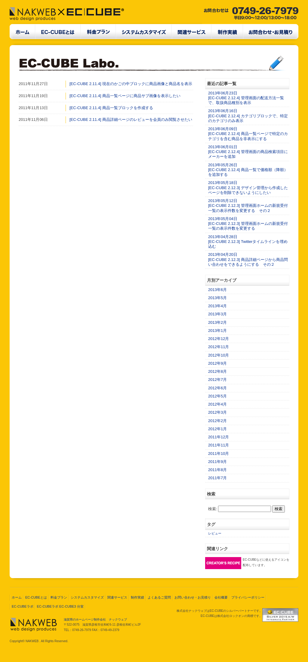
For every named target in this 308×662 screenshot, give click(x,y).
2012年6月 (217, 388)
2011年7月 (217, 478)
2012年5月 (217, 396)
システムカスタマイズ (87, 597)
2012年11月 (218, 347)
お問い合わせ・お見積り (192, 597)
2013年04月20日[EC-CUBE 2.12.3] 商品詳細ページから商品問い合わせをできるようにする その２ (248, 259)
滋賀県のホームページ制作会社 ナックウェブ (95, 619)
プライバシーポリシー (247, 597)
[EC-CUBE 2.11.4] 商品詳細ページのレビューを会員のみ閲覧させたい (130, 119)
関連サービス (117, 597)
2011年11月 (218, 445)
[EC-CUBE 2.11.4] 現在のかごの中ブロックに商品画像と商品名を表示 (130, 83)
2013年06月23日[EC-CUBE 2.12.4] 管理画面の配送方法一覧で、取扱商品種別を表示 (246, 98)
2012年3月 (217, 412)
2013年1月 (217, 330)
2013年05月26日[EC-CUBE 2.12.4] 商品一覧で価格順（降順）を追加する (248, 170)
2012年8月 (217, 371)
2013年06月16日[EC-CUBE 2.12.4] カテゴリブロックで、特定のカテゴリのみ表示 (248, 116)
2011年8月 (217, 469)
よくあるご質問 (159, 597)
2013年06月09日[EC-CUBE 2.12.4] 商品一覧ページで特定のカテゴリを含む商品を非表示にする (248, 134)
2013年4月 (217, 306)
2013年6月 (217, 289)
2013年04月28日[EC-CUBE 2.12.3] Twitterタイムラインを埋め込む (248, 241)
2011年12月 (218, 437)
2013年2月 (217, 322)
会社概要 (221, 597)
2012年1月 (217, 429)
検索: (212, 509)
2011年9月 (217, 461)
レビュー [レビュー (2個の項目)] (214, 533)
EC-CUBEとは (36, 597)
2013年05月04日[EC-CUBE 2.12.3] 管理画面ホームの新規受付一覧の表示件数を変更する (248, 223)
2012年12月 (218, 338)
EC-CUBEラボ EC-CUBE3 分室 (60, 606)
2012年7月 (217, 379)
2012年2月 (217, 420)
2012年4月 (217, 404)
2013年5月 (217, 298)
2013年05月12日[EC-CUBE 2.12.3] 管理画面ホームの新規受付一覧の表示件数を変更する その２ (248, 205)
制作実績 (137, 597)
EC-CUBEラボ (22, 606)
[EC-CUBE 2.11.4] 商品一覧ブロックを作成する (111, 108)
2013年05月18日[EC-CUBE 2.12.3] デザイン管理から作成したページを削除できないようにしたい (248, 187)
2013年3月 (217, 314)
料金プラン (59, 597)
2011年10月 (218, 453)
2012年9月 (217, 363)
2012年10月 (218, 355)
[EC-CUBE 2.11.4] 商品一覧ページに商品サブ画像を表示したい (124, 95)
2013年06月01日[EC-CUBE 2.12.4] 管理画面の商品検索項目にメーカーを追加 (248, 152)
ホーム (17, 597)
